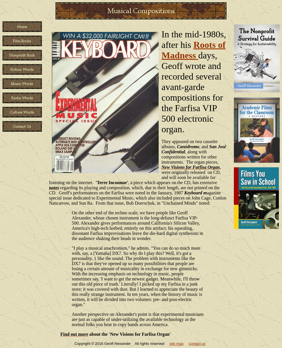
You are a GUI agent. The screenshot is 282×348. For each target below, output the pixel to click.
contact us (197, 343)
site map (176, 343)
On (74, 212)
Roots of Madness (194, 50)
